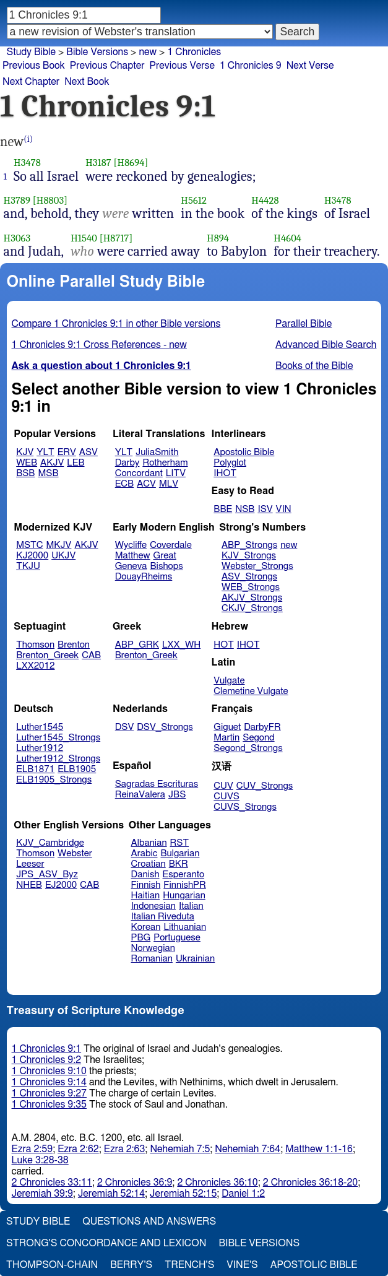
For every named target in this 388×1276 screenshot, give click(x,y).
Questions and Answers (149, 1221)
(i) (28, 139)
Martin (226, 737)
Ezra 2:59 (32, 1149)
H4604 (287, 238)
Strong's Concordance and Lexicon (106, 1243)
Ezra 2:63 (124, 1149)
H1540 (84, 238)
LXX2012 (35, 666)
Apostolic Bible (314, 1265)
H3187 (98, 162)
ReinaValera (140, 794)
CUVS (226, 796)
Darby (127, 462)
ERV (67, 452)
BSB (25, 473)
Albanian (149, 843)
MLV (168, 483)
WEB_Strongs (251, 587)
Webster (75, 853)
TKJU (28, 566)
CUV (223, 786)
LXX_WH (181, 644)
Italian (191, 906)
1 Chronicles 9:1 (47, 1049)
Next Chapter (30, 82)
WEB (26, 462)
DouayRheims (144, 576)
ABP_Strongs (249, 545)
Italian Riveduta (162, 916)
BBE (222, 509)
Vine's (241, 1265)
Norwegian (153, 948)
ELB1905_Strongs (54, 779)
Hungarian (184, 895)
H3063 (17, 238)
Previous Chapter (107, 66)
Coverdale (171, 545)
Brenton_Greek (47, 655)
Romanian (152, 958)
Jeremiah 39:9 (42, 1194)
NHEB (29, 885)
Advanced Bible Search (325, 345)
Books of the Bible (314, 366)
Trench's (189, 1265)
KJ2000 (32, 555)
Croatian (148, 864)
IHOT (224, 473)
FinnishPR (184, 885)
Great (164, 555)
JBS (177, 794)
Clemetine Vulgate (250, 691)
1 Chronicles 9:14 (49, 1082)
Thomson (35, 644)
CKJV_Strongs (252, 608)
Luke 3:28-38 (40, 1160)
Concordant (139, 473)
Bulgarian (179, 853)
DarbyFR (262, 727)
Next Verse (310, 66)
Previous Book (33, 66)
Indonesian (153, 906)
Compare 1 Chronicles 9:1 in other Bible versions (116, 324)
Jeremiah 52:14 (111, 1194)
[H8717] (116, 238)
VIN (283, 509)
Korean (146, 927)
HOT (223, 644)
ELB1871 (35, 769)
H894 (218, 238)
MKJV (59, 545)
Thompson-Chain (52, 1265)
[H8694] (131, 162)
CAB (91, 655)
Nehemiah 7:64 (247, 1149)
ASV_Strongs (249, 576)
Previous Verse (182, 66)
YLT (45, 452)
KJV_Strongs (249, 555)
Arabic (144, 853)
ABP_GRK (137, 644)
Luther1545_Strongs (58, 737)
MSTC (29, 545)
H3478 (27, 162)
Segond (258, 737)
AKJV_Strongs (252, 597)
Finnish (146, 885)
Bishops (166, 566)
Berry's (131, 1265)
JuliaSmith (157, 452)
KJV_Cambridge (50, 843)
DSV (124, 727)
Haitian (145, 895)
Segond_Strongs (247, 748)
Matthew (132, 555)
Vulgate (228, 680)
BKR (178, 864)
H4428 (264, 200)
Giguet (227, 727)
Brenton (74, 644)
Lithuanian (184, 927)
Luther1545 (39, 727)
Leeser (30, 864)
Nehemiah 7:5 (180, 1149)
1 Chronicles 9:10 (49, 1071)
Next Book (86, 82)
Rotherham (165, 462)
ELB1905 (77, 769)
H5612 (194, 200)
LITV (176, 473)
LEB (75, 462)
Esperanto (184, 874)
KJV (24, 452)
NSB (244, 509)
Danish (145, 874)
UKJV (63, 555)
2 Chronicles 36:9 (134, 1182)
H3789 (17, 200)
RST (179, 843)
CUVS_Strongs (245, 807)
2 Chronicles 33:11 (52, 1182)
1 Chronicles (194, 52)
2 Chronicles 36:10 (217, 1182)
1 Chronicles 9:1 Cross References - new (99, 345)
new (288, 545)
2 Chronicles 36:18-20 (310, 1182)
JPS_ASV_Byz (47, 874)
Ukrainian (195, 958)
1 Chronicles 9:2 (47, 1060)
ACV (146, 483)
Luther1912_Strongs (58, 758)
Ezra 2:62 (78, 1149)
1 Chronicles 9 (251, 66)
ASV (88, 452)
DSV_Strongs (165, 727)
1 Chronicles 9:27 (49, 1093)
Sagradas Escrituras (156, 784)
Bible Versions (97, 52)
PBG (141, 937)
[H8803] (50, 200)
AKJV (52, 462)
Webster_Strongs (257, 566)
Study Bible (31, 52)
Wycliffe (131, 545)
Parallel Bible (303, 324)
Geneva (131, 566)
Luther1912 (39, 748)
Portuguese (176, 937)
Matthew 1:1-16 (319, 1149)
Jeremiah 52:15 (183, 1194)
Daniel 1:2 (243, 1194)
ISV (264, 509)
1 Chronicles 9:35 (49, 1104)
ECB (124, 483)
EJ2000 (61, 885)
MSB (48, 473)
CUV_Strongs (264, 786)
